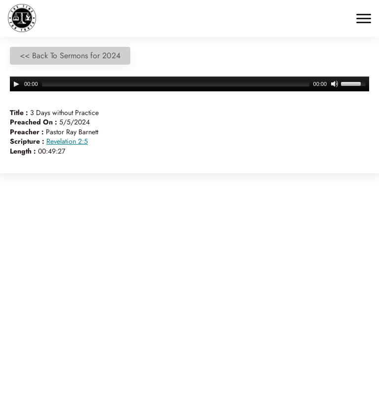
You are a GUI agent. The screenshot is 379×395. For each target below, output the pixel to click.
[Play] (16, 84)
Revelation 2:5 (67, 141)
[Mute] (335, 84)
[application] (189, 84)
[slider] (175, 83)
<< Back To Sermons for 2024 (70, 55)
